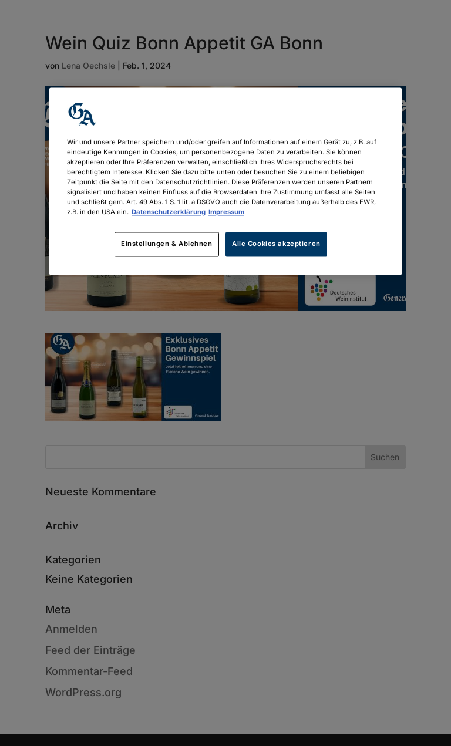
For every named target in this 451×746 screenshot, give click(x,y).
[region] (225, 181)
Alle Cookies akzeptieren (276, 244)
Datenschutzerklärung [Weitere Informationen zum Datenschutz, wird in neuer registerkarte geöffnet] (169, 212)
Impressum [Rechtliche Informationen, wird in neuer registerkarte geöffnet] (226, 212)
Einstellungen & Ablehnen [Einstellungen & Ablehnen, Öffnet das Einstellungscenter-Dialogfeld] (167, 244)
